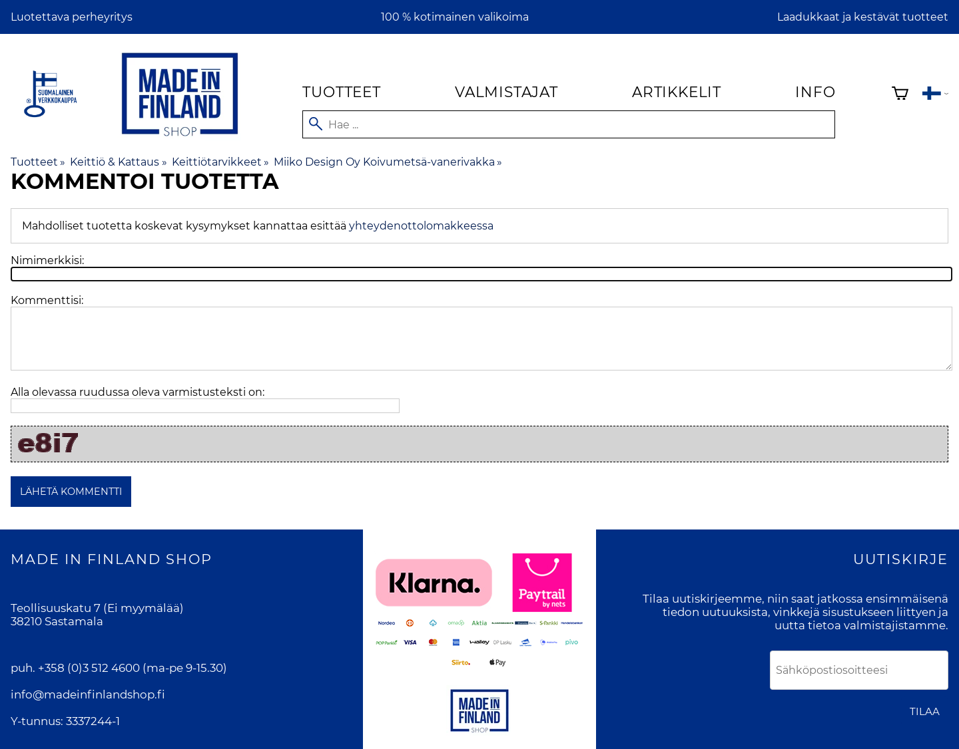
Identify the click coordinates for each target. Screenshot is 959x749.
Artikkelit (676, 91)
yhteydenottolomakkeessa (421, 226)
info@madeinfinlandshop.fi (88, 694)
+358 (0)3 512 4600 (89, 667)
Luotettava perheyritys (72, 17)
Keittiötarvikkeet (220, 162)
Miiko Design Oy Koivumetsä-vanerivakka (388, 162)
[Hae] (568, 124)
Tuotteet (341, 91)
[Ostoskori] (900, 94)
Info (815, 91)
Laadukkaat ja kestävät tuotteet (862, 17)
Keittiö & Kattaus (118, 162)
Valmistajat (506, 91)
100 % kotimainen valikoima (455, 17)
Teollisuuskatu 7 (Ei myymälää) (97, 608)
